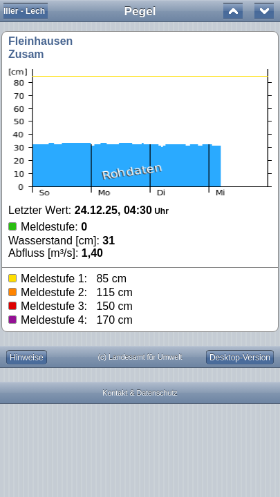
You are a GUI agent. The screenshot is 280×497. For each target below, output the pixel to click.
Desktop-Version (239, 357)
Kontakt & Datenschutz (139, 393)
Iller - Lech (24, 11)
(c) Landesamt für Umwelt (140, 357)
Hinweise (27, 357)
